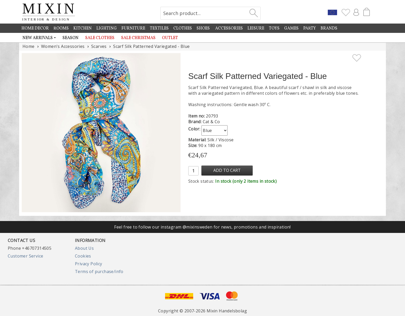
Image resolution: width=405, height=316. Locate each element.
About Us (84, 248)
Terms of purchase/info (99, 271)
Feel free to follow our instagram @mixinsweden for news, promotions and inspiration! (202, 227)
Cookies (83, 256)
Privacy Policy (88, 264)
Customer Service (25, 256)
